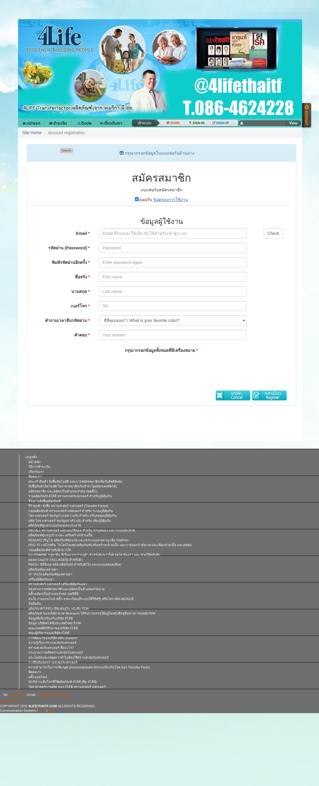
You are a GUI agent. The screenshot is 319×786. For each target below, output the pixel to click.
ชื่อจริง (82, 277)
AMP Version (9, 701)
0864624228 (18, 695)
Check (273, 233)
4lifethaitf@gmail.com (52, 695)
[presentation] (144, 367)
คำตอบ (82, 335)
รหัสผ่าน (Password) (69, 248)
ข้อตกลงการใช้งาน (170, 199)
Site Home (32, 132)
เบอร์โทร (80, 306)
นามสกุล (80, 291)
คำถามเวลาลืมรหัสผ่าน (67, 320)
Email (83, 233)
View (51, 710)
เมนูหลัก (31, 457)
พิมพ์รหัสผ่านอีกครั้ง (71, 262)
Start (42, 710)
